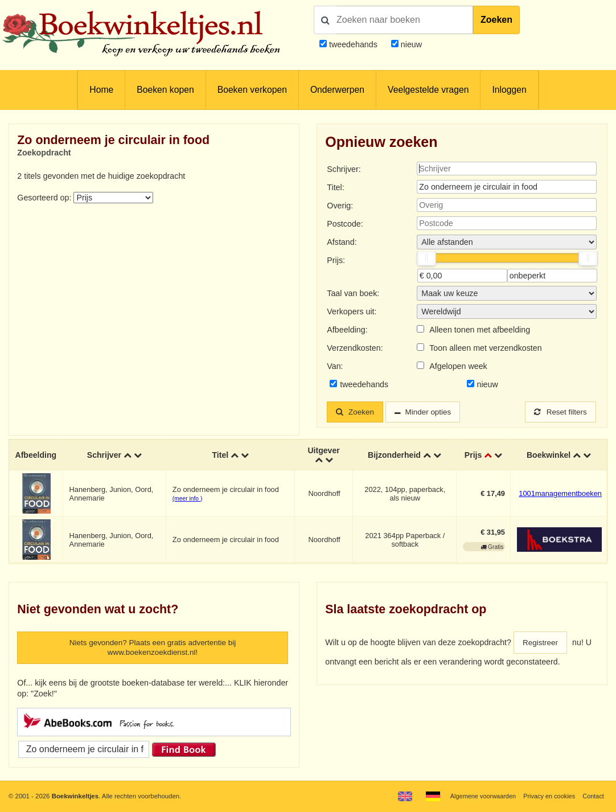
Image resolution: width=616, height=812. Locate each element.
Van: (335, 366)
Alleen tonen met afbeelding (479, 329)
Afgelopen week (458, 366)
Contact (593, 796)
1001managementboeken (560, 494)
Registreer (541, 643)
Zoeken (496, 19)
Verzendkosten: (355, 347)
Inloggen (509, 90)
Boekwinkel (548, 455)
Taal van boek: (353, 293)
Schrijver (104, 455)
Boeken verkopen (252, 90)
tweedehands (353, 44)
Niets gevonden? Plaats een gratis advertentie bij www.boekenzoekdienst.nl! (152, 649)
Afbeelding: (347, 329)
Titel (220, 455)
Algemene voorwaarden (478, 796)
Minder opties (432, 412)
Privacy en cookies (547, 796)
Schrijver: (343, 169)
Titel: (335, 187)
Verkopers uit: (351, 311)
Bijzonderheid (394, 455)
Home (101, 90)
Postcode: (345, 223)
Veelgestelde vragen (428, 90)
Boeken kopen (165, 90)
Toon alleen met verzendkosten (485, 347)
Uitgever (323, 451)
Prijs (473, 455)
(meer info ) (187, 499)
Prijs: (336, 260)
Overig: (340, 205)
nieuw (410, 44)
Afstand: (341, 242)
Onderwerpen (337, 90)
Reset (559, 412)
